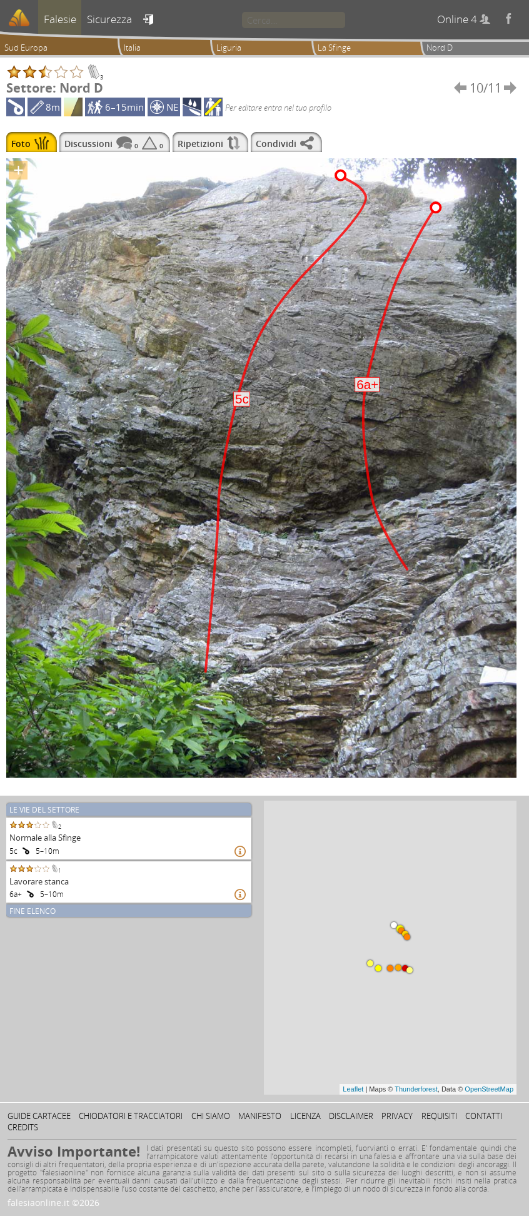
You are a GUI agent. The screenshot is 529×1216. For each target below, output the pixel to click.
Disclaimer (351, 1116)
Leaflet (353, 1089)
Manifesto (259, 1116)
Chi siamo (210, 1116)
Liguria (228, 47)
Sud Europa (26, 47)
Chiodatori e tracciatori (131, 1116)
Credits (23, 1127)
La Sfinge (334, 47)
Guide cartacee (39, 1116)
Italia (132, 47)
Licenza (305, 1116)
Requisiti (439, 1116)
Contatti (483, 1116)
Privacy (397, 1116)
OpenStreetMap (489, 1089)
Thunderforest (416, 1089)
